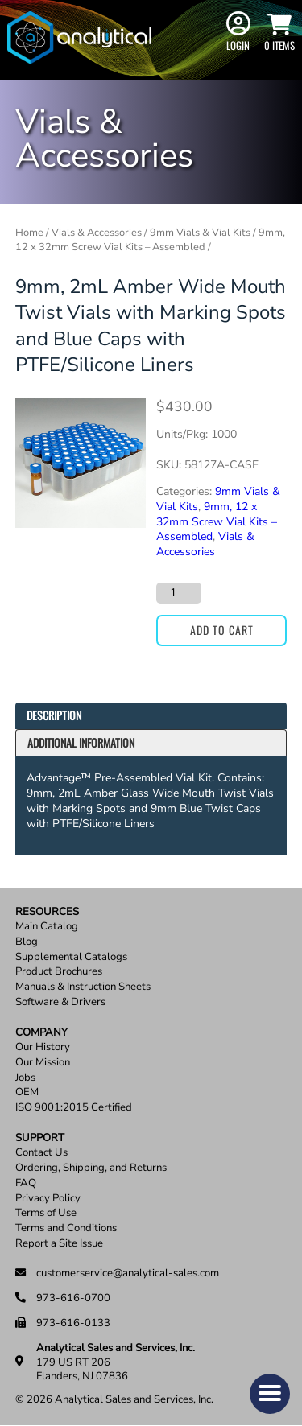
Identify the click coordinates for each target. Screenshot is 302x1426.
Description (54, 715)
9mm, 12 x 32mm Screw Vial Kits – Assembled (150, 239)
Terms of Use (46, 1213)
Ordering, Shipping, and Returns (91, 1168)
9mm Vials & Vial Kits (200, 232)
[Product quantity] (178, 593)
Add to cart (222, 629)
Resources (47, 912)
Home (29, 232)
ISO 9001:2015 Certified (73, 1108)
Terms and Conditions (66, 1228)
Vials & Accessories (97, 232)
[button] (270, 1394)
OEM (27, 1092)
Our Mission (42, 1063)
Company (41, 1033)
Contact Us (41, 1153)
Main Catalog (46, 926)
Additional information (80, 742)
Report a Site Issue (59, 1244)
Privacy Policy (48, 1199)
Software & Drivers (60, 1002)
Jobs (25, 1078)
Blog (26, 942)
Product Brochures (58, 972)
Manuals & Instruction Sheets (83, 987)
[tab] (151, 716)
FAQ (25, 1183)
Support (39, 1138)
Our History (42, 1047)
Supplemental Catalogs (71, 957)
